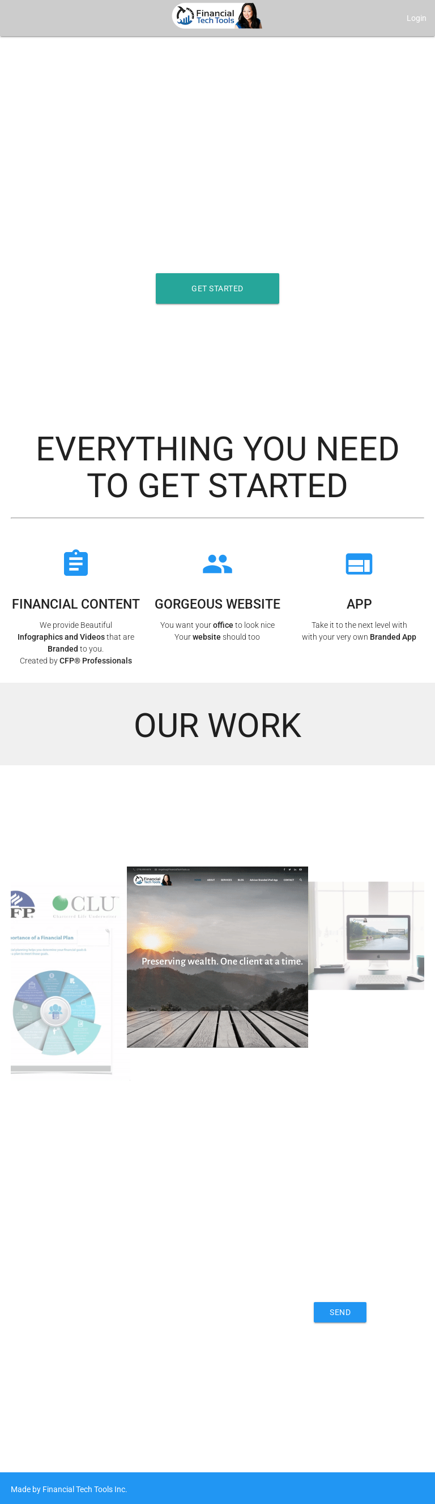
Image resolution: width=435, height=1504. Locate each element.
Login (417, 18)
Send (340, 1312)
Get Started (217, 288)
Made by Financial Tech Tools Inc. (69, 1489)
